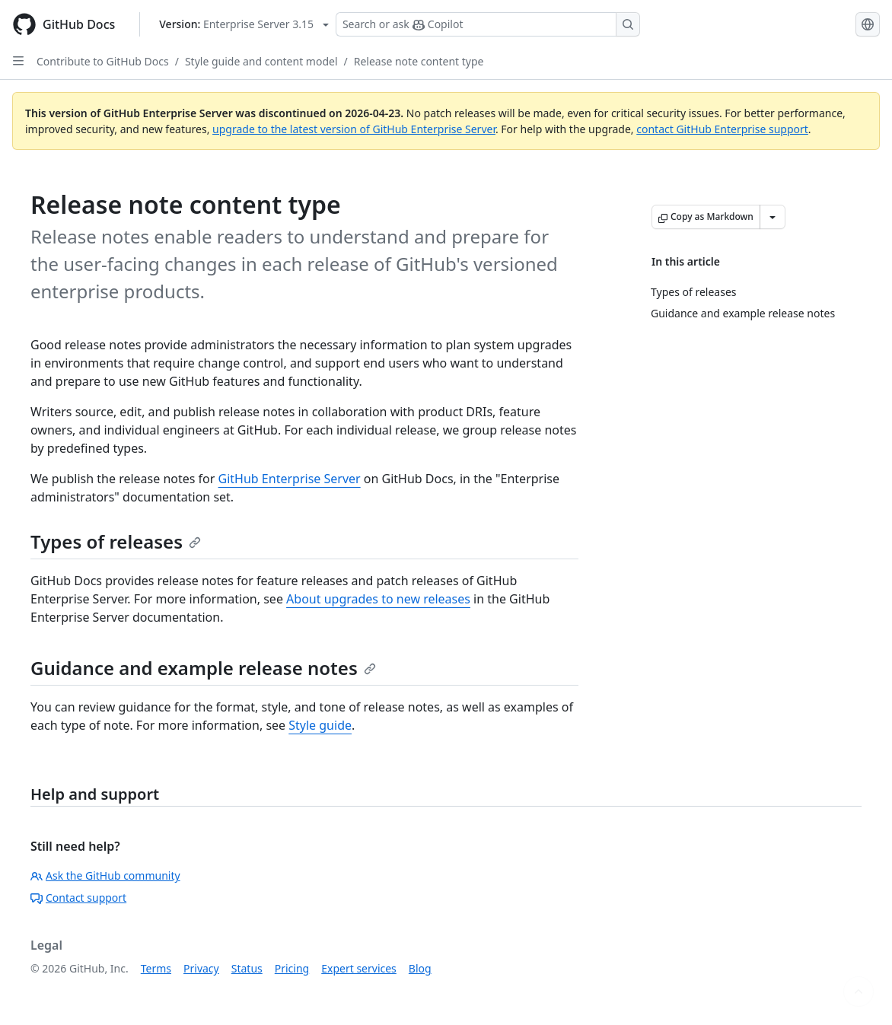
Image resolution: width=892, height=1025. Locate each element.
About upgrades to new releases (378, 598)
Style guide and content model (261, 61)
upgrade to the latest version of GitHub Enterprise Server (353, 129)
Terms (156, 968)
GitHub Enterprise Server (289, 478)
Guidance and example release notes (203, 667)
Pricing (292, 968)
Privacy (201, 968)
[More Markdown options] (772, 217)
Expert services (359, 968)
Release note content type (419, 61)
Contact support (78, 897)
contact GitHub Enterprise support (722, 129)
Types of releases (115, 541)
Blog (420, 968)
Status (247, 968)
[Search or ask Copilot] (488, 24)
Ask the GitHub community (105, 875)
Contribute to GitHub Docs (103, 61)
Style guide (320, 725)
